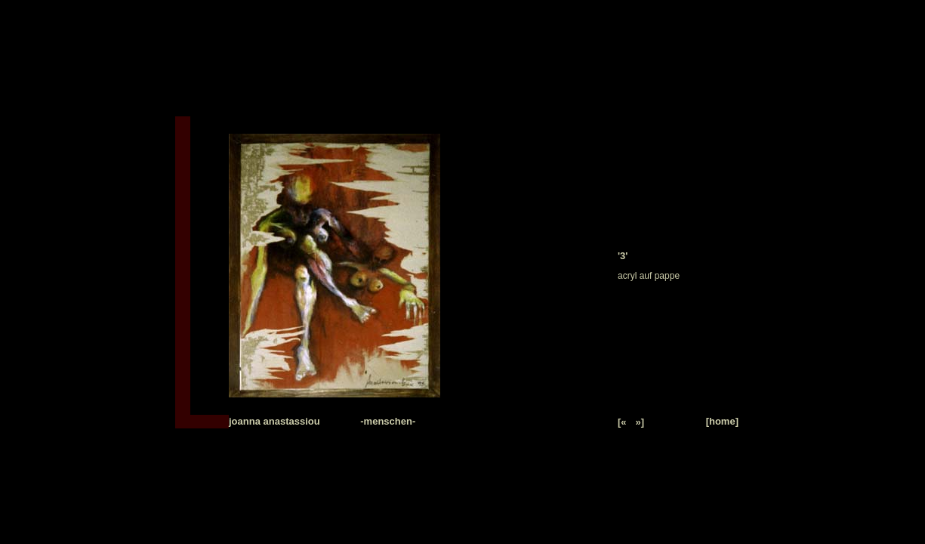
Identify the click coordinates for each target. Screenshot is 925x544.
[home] (722, 421)
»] (640, 422)
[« (622, 422)
